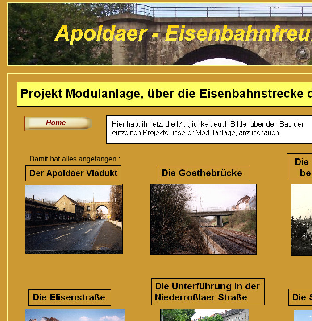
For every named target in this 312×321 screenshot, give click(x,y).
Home (56, 123)
